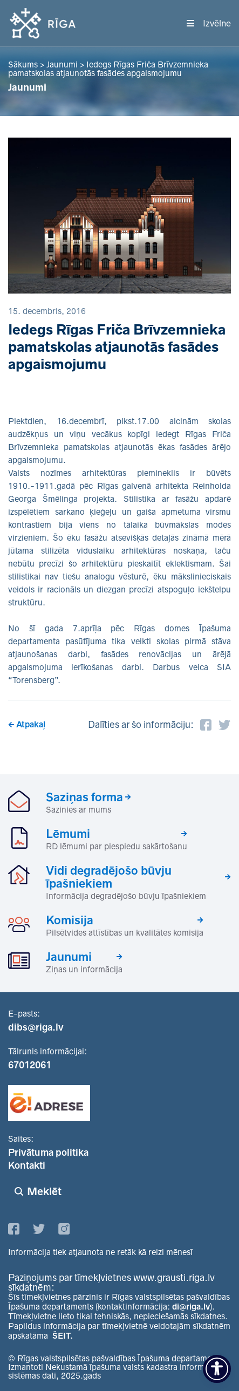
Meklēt (44, 1191)
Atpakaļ (30, 724)
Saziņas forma (84, 796)
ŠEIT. (62, 1335)
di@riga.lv (191, 1306)
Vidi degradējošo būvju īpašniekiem (109, 877)
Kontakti (26, 1165)
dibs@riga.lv (36, 1027)
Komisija (69, 919)
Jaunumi (69, 956)
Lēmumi (68, 833)
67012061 (29, 1065)
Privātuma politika (48, 1152)
